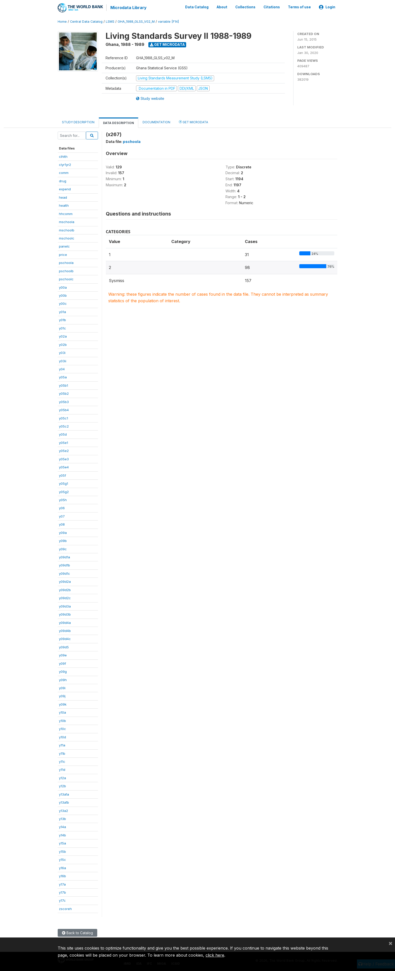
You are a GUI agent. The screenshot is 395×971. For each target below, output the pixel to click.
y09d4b (65, 630)
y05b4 (64, 410)
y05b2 (64, 393)
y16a (62, 867)
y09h (63, 679)
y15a (62, 843)
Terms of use (299, 7)
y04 (62, 369)
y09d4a (65, 622)
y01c (62, 328)
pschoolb (66, 270)
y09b (63, 540)
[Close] (390, 943)
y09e (63, 655)
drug (62, 181)
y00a (63, 287)
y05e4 (64, 467)
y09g (63, 671)
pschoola (66, 262)
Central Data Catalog (86, 21)
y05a (63, 377)
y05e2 (64, 450)
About (222, 7)
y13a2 (63, 810)
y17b (62, 892)
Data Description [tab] (118, 123)
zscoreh (65, 908)
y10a (62, 712)
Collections (245, 7)
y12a (62, 777)
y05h (63, 500)
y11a (62, 745)
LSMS (110, 21)
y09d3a (65, 606)
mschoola (66, 222)
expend (65, 189)
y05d (63, 434)
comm (64, 172)
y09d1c (64, 573)
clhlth (63, 156)
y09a (63, 532)
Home (62, 21)
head (63, 197)
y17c (62, 900)
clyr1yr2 (65, 164)
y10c (62, 728)
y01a (62, 312)
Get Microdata (167, 44)
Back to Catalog (77, 932)
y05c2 (64, 426)
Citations (272, 7)
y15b (62, 851)
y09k (63, 704)
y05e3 (64, 459)
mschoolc (66, 238)
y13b (62, 818)
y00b (63, 295)
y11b (62, 753)
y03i (62, 352)
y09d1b (64, 565)
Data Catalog (197, 7)
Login (327, 7)
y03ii (62, 360)
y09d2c (65, 598)
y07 (62, 516)
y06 (62, 508)
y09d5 (64, 647)
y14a (62, 827)
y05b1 (63, 385)
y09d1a (64, 557)
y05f (62, 475)
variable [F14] (168, 21)
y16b (62, 876)
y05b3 (64, 401)
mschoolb (66, 230)
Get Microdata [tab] (193, 121)
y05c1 (63, 418)
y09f (62, 663)
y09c (63, 549)
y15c (62, 859)
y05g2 (64, 491)
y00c (63, 303)
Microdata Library (128, 7)
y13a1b (64, 802)
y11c (62, 761)
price (63, 254)
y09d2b (65, 589)
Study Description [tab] (78, 122)
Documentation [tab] (156, 122)
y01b (62, 320)
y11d (62, 769)
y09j (62, 696)
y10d (62, 737)
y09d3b (65, 614)
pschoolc (66, 279)
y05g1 (63, 483)
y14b (62, 835)
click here (215, 955)
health (64, 205)
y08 (62, 524)
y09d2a (65, 581)
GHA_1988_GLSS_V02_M (136, 21)
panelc (64, 246)
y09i (62, 688)
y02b (63, 344)
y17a (62, 884)
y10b (62, 720)
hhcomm (66, 213)
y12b (62, 786)
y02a (63, 336)
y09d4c (65, 638)
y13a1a (64, 794)
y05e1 (63, 442)
